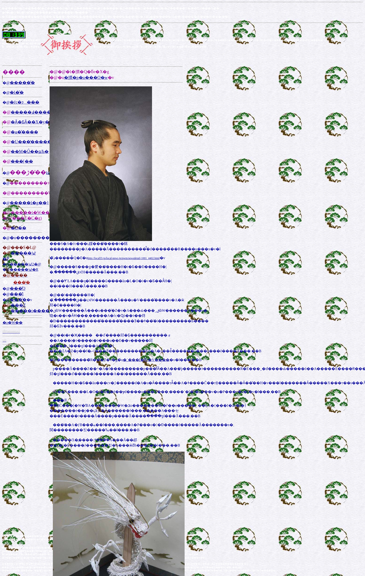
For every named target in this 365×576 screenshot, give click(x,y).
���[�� (22, 161)
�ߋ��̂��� (24, 132)
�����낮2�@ (25, 264)
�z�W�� (13, 323)
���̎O (17, 288)
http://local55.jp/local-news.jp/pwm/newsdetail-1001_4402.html (124, 258)
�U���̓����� (31, 141)
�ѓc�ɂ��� (24, 102)
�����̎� (22, 82)
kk (48, 173)
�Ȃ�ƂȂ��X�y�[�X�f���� (47, 122)
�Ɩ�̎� (17, 92)
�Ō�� (18, 228)
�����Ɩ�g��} (29, 202)
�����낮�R (24, 269)
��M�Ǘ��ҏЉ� (30, 151)
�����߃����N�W (36, 112)
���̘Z (18, 305)
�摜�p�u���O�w (86, 77)
